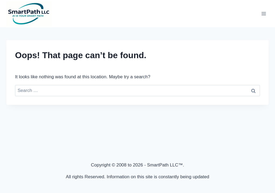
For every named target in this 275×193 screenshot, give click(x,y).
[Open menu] (264, 13)
